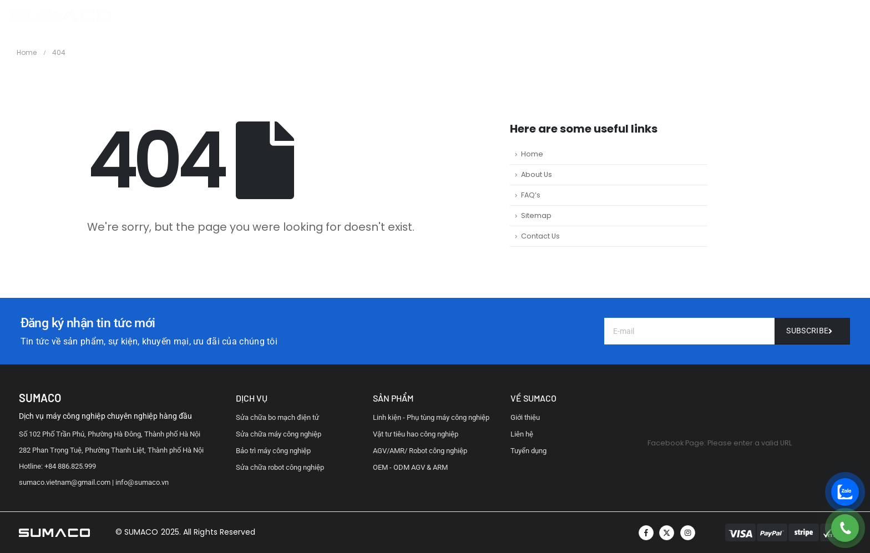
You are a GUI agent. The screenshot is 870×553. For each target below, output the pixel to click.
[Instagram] (687, 532)
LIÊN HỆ (561, 15)
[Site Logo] (61, 15)
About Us (536, 174)
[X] (666, 532)
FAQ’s (530, 195)
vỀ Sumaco (533, 398)
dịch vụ (251, 398)
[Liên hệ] (812, 331)
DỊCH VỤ (419, 15)
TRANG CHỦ (315, 15)
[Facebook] (646, 532)
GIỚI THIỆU (371, 15)
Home (532, 154)
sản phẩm (393, 398)
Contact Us (540, 236)
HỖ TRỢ (518, 15)
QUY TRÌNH (469, 15)
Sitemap (536, 215)
